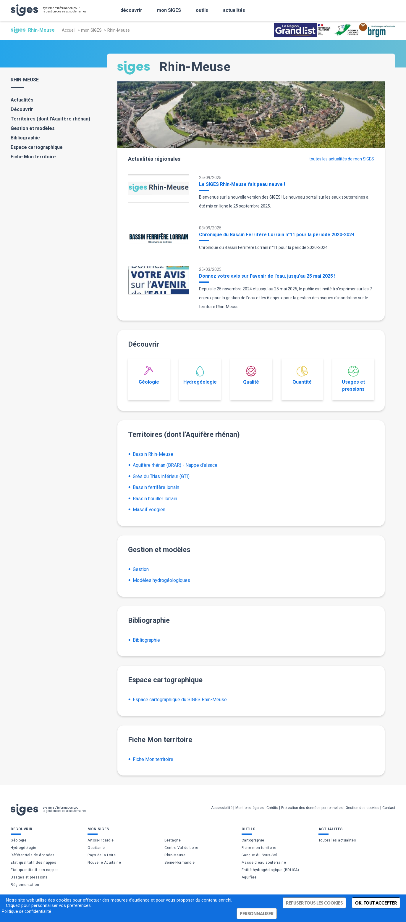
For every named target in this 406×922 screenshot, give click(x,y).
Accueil (68, 30)
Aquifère (249, 877)
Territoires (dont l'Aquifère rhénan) (50, 119)
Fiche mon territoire (259, 848)
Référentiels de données (33, 855)
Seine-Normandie (179, 862)
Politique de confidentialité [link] (26, 911)
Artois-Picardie (101, 840)
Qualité (251, 375)
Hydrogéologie (200, 375)
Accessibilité (221, 808)
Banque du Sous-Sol (259, 855)
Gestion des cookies (362, 808)
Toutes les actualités (337, 840)
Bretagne (172, 840)
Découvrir (22, 109)
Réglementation (25, 885)
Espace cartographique (37, 147)
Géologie (149, 375)
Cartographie (253, 840)
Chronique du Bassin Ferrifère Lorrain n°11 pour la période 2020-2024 (277, 234)
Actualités (22, 100)
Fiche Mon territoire (33, 157)
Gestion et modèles (33, 128)
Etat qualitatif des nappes (33, 862)
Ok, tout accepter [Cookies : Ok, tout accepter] (376, 902)
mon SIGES (91, 30)
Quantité (302, 375)
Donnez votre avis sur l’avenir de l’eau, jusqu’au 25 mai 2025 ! (267, 276)
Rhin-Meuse (174, 855)
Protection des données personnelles (312, 808)
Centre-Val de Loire (181, 848)
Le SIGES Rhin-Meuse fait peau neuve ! (242, 184)
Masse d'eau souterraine (264, 862)
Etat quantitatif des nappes (35, 870)
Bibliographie (25, 138)
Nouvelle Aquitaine (104, 862)
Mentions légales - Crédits (256, 808)
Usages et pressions (353, 379)
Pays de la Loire (102, 855)
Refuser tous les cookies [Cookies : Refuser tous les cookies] (314, 902)
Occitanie (96, 848)
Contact (388, 808)
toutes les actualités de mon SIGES (341, 159)
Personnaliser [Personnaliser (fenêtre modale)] (257, 913)
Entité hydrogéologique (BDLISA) (270, 870)
